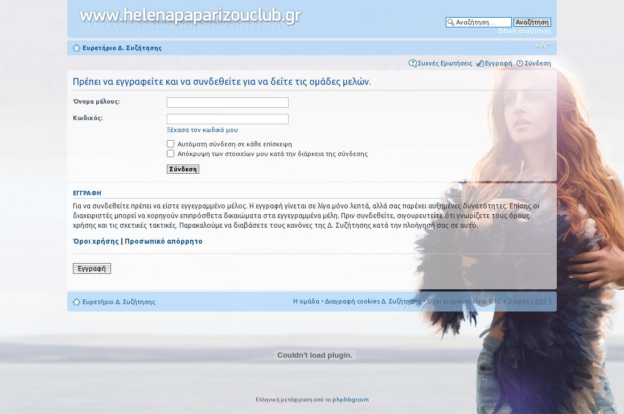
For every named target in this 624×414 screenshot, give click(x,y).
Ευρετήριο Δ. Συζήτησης (122, 47)
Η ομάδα (306, 301)
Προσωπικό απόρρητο (164, 241)
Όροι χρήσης (96, 241)
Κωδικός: (87, 117)
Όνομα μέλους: (96, 101)
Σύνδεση (538, 63)
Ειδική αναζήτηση (524, 30)
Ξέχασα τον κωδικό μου (202, 129)
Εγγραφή (498, 63)
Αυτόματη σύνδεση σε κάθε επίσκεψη (229, 144)
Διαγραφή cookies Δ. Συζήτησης (373, 301)
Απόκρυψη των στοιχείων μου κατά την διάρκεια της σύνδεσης (267, 153)
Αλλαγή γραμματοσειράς (543, 45)
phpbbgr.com (350, 399)
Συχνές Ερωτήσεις (445, 63)
